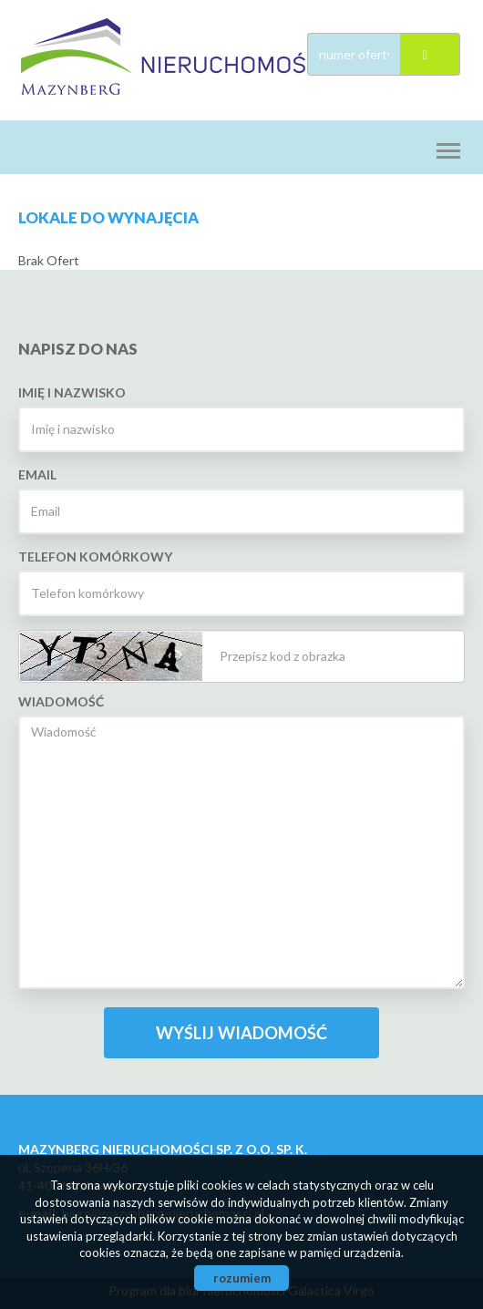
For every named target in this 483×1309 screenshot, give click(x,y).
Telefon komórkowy (95, 556)
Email (37, 474)
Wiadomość (61, 701)
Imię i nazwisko (72, 392)
